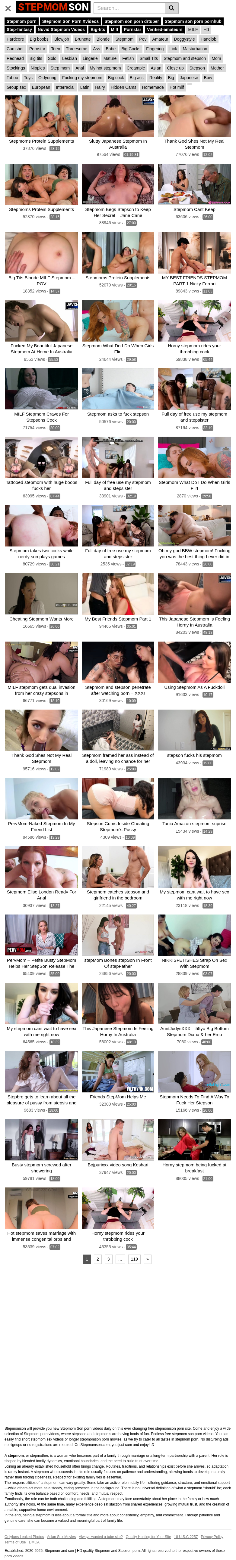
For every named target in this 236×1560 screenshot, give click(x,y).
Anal (79, 68)
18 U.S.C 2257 (186, 1524)
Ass (96, 48)
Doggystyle (184, 39)
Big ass (137, 77)
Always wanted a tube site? (101, 1524)
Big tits (36, 58)
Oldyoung (47, 77)
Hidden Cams (123, 87)
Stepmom (124, 39)
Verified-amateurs (165, 29)
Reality (155, 77)
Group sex (16, 87)
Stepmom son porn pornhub (193, 21)
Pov (142, 39)
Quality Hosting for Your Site (148, 1524)
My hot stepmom (105, 68)
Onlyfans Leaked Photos (24, 1524)
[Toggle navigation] (10, 7)
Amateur (160, 39)
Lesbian (69, 58)
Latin (84, 87)
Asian (156, 68)
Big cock (116, 77)
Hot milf (177, 87)
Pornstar (132, 29)
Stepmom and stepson (185, 58)
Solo (52, 58)
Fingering (155, 48)
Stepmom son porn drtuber (131, 21)
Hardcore (15, 39)
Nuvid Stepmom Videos (61, 29)
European (41, 87)
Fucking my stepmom (82, 77)
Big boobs (39, 39)
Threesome (76, 48)
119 (134, 1246)
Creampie (136, 68)
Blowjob (61, 39)
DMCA (34, 1530)
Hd (206, 29)
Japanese (189, 77)
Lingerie (90, 58)
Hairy (100, 87)
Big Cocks (130, 48)
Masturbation (195, 48)
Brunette (83, 39)
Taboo (12, 77)
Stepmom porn (22, 21)
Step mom (60, 68)
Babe (111, 48)
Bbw (208, 77)
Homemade (153, 87)
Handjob (208, 39)
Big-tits (98, 29)
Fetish (128, 58)
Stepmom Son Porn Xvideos (70, 21)
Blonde (103, 39)
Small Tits (148, 58)
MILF (193, 29)
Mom (216, 58)
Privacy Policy (212, 1524)
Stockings (16, 68)
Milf (114, 29)
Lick (173, 48)
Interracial (65, 87)
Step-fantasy (19, 29)
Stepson (197, 68)
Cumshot (15, 48)
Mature (110, 58)
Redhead (15, 58)
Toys (28, 77)
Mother (217, 68)
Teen (55, 48)
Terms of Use (15, 1530)
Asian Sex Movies (61, 1524)
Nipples (38, 68)
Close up (175, 68)
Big (171, 77)
